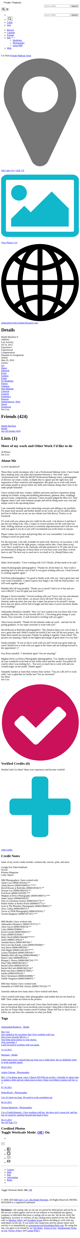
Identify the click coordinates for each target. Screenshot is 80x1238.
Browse (10, 30)
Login (9, 22)
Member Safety (16, 1220)
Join (9, 25)
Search (75, 6)
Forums (10, 35)
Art (2, 365)
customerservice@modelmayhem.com (46, 1225)
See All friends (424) (11, 431)
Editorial (5, 370)
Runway (5, 399)
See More (5, 677)
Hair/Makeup (7, 389)
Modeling (17, 40)
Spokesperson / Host (10, 401)
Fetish (4, 378)
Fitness (4, 383)
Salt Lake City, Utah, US (12, 170)
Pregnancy (6, 396)
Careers (10, 1169)
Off (40, 1132)
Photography (19, 43)
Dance (4, 368)
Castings (11, 32)
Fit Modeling (7, 381)
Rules (9, 1180)
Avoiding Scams (34, 1220)
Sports (4, 404)
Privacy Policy (15, 1230)
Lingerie (5, 394)
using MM (17, 45)
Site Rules (38, 1228)
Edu (9, 38)
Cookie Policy (33, 1230)
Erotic (4, 373)
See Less (5, 409)
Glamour (5, 386)
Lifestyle (5, 391)
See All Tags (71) (9, 1122)
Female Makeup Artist (20, 55)
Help (9, 48)
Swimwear (6, 407)
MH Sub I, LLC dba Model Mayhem (31, 1200)
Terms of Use (50, 1228)
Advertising (12, 1177)
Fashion (5, 376)
